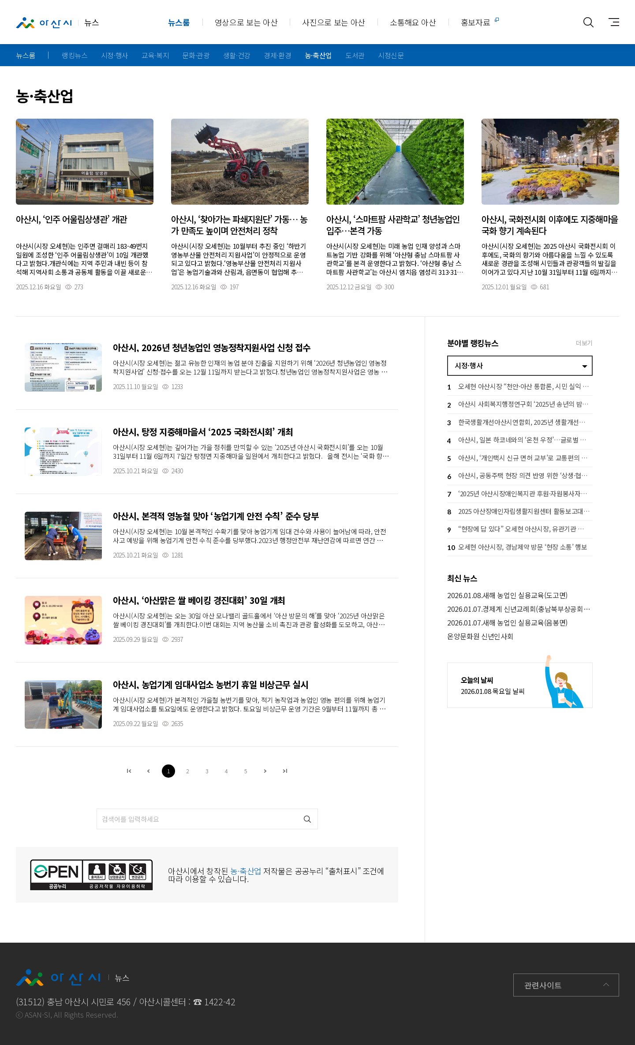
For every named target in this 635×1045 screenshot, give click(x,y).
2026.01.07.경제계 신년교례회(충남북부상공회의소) (520, 609)
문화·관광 (195, 55)
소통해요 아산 (413, 22)
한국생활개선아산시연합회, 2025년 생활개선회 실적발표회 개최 (520, 423)
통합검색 (588, 22)
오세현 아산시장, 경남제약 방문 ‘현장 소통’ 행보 (517, 547)
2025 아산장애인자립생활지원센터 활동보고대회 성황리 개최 (520, 512)
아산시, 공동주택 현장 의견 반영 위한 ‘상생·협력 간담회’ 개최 (520, 476)
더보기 (584, 343)
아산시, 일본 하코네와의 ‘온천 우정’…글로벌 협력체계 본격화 (520, 441)
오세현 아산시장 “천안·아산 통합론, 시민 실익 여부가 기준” (520, 387)
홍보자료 (475, 22)
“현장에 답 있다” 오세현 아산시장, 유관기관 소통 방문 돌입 (520, 530)
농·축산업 (318, 55)
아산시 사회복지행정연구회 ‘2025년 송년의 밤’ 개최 (520, 405)
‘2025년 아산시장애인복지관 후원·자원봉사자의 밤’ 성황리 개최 (520, 494)
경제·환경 (277, 55)
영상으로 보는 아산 (246, 22)
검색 (308, 819)
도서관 (355, 55)
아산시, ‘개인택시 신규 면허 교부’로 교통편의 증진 (520, 458)
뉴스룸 (179, 22)
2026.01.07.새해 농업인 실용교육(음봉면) (507, 622)
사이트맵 (610, 22)
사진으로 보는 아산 (333, 22)
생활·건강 (236, 55)
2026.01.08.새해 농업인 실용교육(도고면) (507, 595)
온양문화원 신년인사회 (480, 636)
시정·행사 (114, 55)
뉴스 (57, 22)
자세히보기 (84, 204)
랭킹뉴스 (75, 55)
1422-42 (219, 1001)
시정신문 (391, 55)
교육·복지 (155, 55)
